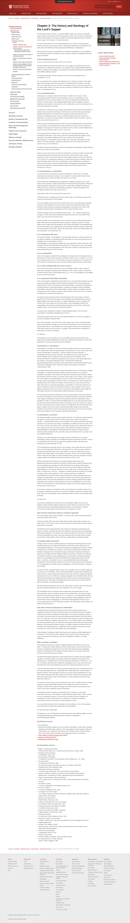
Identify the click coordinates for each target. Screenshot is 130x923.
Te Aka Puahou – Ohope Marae (95, 861)
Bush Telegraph (107, 863)
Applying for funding (60, 872)
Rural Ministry (91, 883)
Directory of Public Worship (47, 737)
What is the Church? (29, 866)
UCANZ (58, 896)
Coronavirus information (61, 909)
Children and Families (93, 876)
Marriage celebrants (15, 147)
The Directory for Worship (17, 96)
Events (57, 894)
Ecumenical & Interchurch (78, 873)
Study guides (13, 94)
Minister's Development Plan (18, 119)
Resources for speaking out (78, 866)
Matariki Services (16, 34)
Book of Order (59, 861)
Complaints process (60, 885)
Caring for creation (76, 870)
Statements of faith (15, 92)
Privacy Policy (17, 919)
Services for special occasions (19, 84)
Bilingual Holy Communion (17, 99)
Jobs (9, 870)
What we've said (76, 863)
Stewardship (15, 86)
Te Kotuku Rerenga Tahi (109, 882)
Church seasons (14, 101)
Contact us (10, 868)
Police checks (59, 907)
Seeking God (26, 13)
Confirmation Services (17, 78)
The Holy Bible (27, 863)
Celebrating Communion (45, 18)
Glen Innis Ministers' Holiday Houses (21, 140)
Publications (108, 13)
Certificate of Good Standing (18, 122)
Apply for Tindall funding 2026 (106, 56)
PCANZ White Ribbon (77, 868)
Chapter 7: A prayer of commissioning (22, 69)
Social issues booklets (109, 868)
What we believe (76, 861)
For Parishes (57, 13)
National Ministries (90, 13)
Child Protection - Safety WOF (63, 905)
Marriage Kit (15, 82)
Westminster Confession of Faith (48, 739)
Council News (107, 870)
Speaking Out (72, 13)
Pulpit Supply (13, 134)
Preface (15, 42)
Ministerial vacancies (16, 116)
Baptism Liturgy (15, 38)
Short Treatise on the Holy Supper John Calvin (52, 735)
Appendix (15, 71)
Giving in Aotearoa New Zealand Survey (109, 61)
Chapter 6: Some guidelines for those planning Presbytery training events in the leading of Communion (22, 65)
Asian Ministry (91, 867)
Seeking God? (27, 859)
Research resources (13, 866)
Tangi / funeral (14, 105)
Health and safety (60, 902)
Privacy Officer (59, 883)
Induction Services (16, 80)
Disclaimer (10, 919)
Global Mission (91, 874)
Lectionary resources (16, 28)
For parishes (59, 859)
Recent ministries (92, 886)
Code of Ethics (59, 863)
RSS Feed (121, 2)
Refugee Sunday (16, 32)
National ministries (92, 859)
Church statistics (60, 889)
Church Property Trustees (62, 874)
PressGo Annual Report (109, 879)
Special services (35, 18)
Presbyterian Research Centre (95, 872)
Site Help (23, 919)
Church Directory (108, 875)
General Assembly (12, 861)
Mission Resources (92, 870)
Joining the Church (28, 868)
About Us (12, 13)
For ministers (17, 18)
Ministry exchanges (15, 137)
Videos (105, 873)
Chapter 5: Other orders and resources (22, 62)
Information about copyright (17, 108)
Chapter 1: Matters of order (19, 44)
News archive (107, 877)
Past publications (108, 884)
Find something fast (65, 1)
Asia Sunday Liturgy (16, 36)
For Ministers (41, 13)
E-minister (90, 881)
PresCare (12, 112)
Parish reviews (59, 887)
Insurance (58, 892)
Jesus (25, 861)
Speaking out (75, 859)
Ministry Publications (109, 866)
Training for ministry (15, 143)
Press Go (58, 870)
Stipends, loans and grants (18, 131)
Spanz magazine (108, 861)
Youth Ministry (91, 879)
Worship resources (25, 18)
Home (109, 1)
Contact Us (116, 1)
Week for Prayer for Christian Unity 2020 (22, 88)
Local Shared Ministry (61, 880)
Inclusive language (15, 103)
